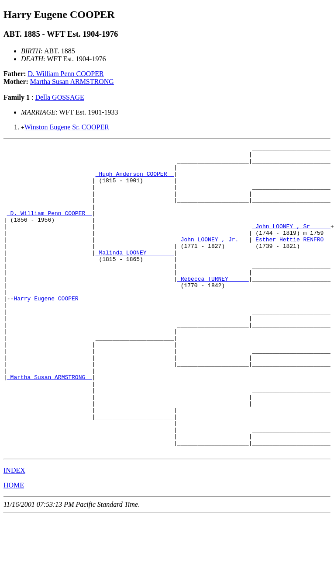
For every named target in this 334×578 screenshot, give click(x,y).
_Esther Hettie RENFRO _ (291, 259)
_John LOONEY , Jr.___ (213, 259)
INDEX (14, 532)
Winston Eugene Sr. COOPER (66, 127)
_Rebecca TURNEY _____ (213, 306)
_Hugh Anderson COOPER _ (135, 180)
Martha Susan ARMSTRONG (72, 81)
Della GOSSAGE (59, 97)
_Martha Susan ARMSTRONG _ (49, 424)
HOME (13, 546)
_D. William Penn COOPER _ (49, 227)
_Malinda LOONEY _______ (135, 275)
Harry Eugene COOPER (48, 330)
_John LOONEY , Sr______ (291, 243)
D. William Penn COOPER (66, 73)
